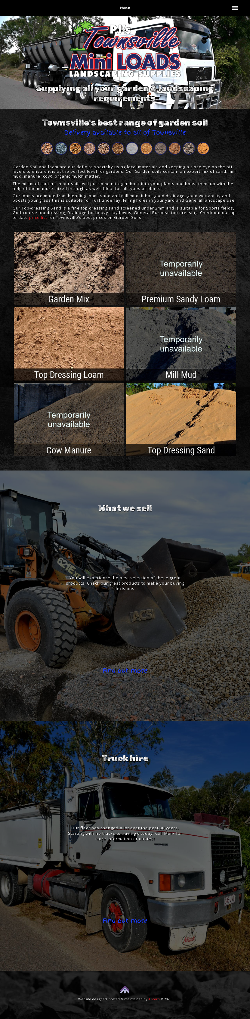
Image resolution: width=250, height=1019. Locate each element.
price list (38, 217)
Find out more (125, 670)
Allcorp (154, 999)
